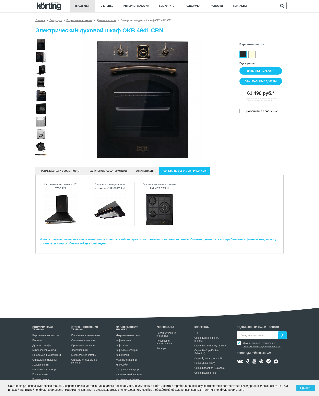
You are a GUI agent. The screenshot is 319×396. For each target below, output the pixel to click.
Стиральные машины (44, 359)
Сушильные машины (83, 345)
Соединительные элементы (166, 334)
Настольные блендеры (129, 374)
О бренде (106, 6)
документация (145, 171)
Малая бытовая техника (127, 328)
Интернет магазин (136, 6)
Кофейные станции (127, 350)
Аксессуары (165, 327)
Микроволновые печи (44, 350)
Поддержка (193, 6)
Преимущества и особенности (60, 171)
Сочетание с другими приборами (184, 171)
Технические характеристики (107, 171)
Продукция (82, 6)
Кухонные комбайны (127, 379)
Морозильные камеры (44, 369)
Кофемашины (40, 374)
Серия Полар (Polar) (205, 372)
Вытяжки (37, 340)
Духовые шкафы (41, 345)
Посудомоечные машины (46, 355)
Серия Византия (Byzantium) (210, 345)
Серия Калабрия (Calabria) (209, 368)
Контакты (240, 6)
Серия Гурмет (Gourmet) (208, 358)
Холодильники (40, 364)
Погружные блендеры (128, 369)
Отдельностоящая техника (84, 328)
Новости (216, 6)
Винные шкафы (41, 379)
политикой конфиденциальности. (262, 346)
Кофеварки (122, 345)
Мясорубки (122, 364)
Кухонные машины (126, 359)
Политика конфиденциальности (223, 389)
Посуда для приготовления (164, 342)
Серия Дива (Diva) (204, 363)
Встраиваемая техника (42, 328)
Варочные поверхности (45, 335)
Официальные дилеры (261, 81)
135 (196, 333)
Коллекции (202, 327)
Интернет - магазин (260, 70)
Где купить (167, 6)
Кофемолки (122, 355)
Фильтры (161, 348)
